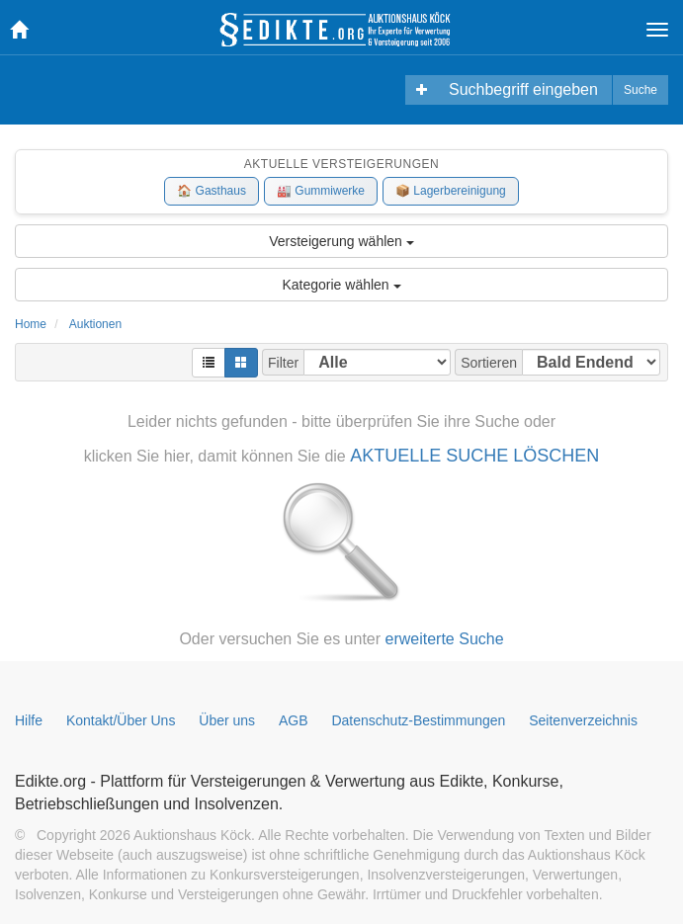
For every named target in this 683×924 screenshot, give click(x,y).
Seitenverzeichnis (583, 720)
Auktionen (95, 324)
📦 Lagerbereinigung (450, 191)
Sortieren (489, 363)
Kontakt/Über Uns (121, 720)
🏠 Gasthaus (211, 191)
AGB (293, 720)
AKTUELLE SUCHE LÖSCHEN (474, 455)
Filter (283, 363)
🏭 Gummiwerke (321, 191)
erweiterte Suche (444, 638)
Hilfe (29, 720)
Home (30, 324)
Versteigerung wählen (341, 241)
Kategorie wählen (341, 285)
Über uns (227, 720)
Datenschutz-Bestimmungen (418, 720)
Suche (640, 90)
